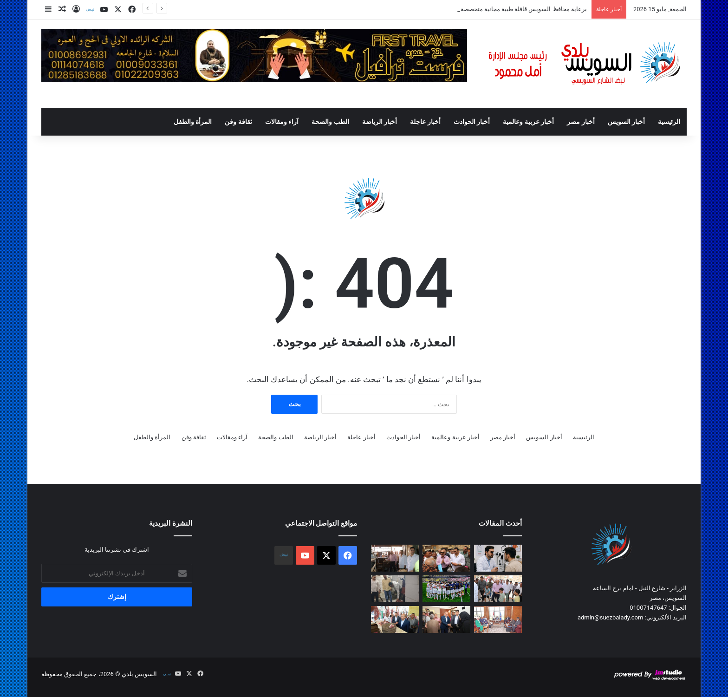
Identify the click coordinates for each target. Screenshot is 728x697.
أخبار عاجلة (425, 121)
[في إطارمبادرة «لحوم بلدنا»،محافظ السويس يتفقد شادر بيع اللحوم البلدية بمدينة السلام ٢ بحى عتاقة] (395, 619)
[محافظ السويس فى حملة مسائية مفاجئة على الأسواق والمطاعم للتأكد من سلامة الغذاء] (395, 588)
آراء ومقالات (282, 121)
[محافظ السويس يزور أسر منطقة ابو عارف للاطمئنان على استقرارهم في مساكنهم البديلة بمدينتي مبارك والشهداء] (446, 619)
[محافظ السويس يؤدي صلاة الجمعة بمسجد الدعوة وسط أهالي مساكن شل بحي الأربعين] (498, 588)
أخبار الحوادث (472, 121)
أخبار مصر (580, 121)
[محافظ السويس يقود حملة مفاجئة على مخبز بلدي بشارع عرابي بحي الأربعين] (395, 558)
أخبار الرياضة (379, 121)
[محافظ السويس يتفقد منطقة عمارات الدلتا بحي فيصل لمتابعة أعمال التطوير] (446, 558)
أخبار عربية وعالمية (528, 121)
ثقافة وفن (238, 121)
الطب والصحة (330, 121)
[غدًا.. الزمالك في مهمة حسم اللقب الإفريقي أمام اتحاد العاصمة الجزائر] (446, 588)
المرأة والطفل (193, 121)
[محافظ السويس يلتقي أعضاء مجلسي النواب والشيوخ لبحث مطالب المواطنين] (498, 619)
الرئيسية (669, 121)
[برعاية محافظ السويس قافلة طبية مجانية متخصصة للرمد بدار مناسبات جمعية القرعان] (498, 558)
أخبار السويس (626, 121)
